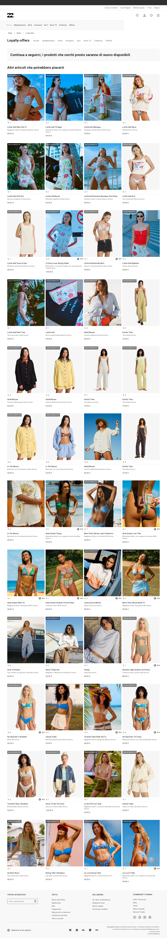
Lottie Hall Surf (141, 198)
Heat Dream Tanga (64, 536)
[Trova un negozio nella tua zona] (35, 901)
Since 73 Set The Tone (64, 805)
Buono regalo (98, 906)
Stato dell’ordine (58, 900)
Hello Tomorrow (139, 899)
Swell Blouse (102, 334)
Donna (36, 15)
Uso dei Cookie (154, 932)
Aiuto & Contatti (111, 8)
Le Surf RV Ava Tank (102, 806)
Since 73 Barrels (64, 671)
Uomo (22, 15)
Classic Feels (64, 738)
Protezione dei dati (59, 915)
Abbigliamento (48, 40)
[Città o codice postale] (22, 901)
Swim (60, 40)
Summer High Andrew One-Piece (141, 671)
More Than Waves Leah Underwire (102, 535)
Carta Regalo (125, 8)
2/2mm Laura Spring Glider (64, 266)
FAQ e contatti (58, 918)
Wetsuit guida (139, 909)
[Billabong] (10, 15)
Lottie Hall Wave (141, 128)
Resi (53, 906)
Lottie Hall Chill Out (26, 198)
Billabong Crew (99, 903)
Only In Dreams (26, 671)
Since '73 (87, 40)
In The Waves (26, 468)
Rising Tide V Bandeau (64, 874)
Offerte (109, 40)
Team (135, 906)
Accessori (70, 40)
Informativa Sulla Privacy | (129, 927)
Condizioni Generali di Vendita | (149, 927)
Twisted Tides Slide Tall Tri (102, 738)
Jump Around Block (102, 604)
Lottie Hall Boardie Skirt (102, 265)
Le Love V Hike (141, 875)
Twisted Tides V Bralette (26, 805)
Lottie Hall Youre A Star (26, 265)
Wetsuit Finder (139, 912)
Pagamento (56, 909)
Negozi (157, 8)
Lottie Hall (64, 334)
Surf (79, 40)
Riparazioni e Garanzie (61, 912)
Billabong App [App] (139, 8)
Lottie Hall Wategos (102, 128)
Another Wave (26, 874)
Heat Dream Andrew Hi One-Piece (64, 604)
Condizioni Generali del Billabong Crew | (146, 929)
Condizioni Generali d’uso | (122, 929)
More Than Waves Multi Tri (141, 604)
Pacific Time (141, 334)
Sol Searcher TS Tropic (141, 738)
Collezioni (98, 40)
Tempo (102, 671)
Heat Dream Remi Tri (26, 604)
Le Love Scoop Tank (102, 874)
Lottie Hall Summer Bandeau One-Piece (102, 198)
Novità (36, 40)
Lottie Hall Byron (64, 198)
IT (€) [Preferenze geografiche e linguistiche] (149, 8)
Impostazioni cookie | (113, 927)
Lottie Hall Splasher (141, 265)
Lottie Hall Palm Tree (26, 334)
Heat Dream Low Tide (141, 536)
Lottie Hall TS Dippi (64, 130)
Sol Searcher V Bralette (26, 738)
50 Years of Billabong (101, 900)
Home (10, 33)
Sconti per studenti (100, 909)
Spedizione (56, 903)
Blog (135, 902)
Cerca (137, 15)
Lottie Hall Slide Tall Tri (26, 128)
